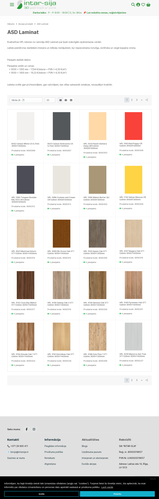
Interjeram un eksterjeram (95, 458)
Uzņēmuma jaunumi (91, 452)
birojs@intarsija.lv (20, 452)
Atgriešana (50, 464)
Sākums (11, 24)
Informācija (53, 439)
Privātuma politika (54, 452)
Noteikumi (50, 458)
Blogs (85, 446)
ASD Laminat (42, 24)
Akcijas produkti (25, 24)
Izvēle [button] (41, 494)
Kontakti (13, 439)
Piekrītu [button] (117, 494)
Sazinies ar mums (16, 458)
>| (147, 99)
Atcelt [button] (153, 479)
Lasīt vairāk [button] (107, 487)
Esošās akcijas (89, 464)
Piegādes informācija (55, 446)
